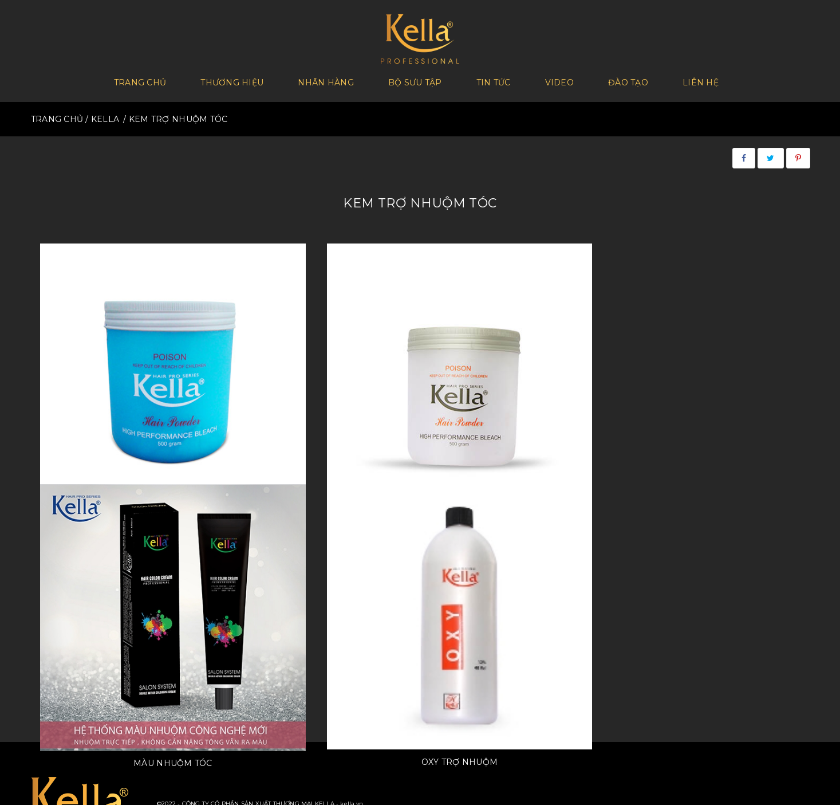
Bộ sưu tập (415, 81)
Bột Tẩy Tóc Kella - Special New (322, 422)
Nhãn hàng (326, 81)
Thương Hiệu (231, 81)
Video (559, 81)
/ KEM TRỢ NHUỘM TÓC (175, 115)
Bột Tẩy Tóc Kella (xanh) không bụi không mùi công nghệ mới (127, 428)
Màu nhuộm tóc (517, 423)
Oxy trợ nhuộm (713, 422)
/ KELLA (102, 115)
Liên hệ (701, 81)
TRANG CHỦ (57, 115)
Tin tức (493, 81)
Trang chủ (140, 81)
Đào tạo (628, 81)
